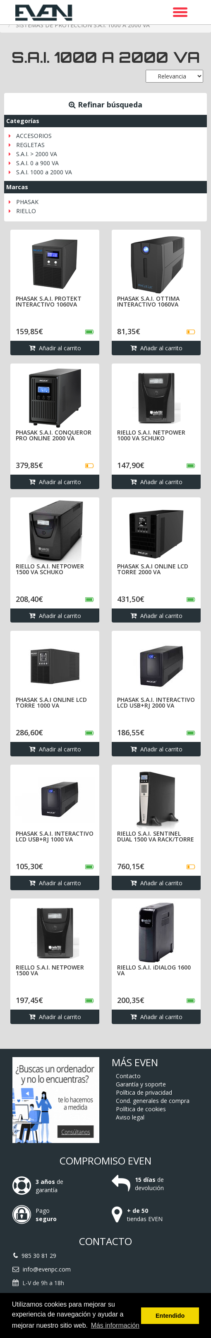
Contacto (128, 1076)
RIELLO (26, 211)
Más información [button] (115, 1325)
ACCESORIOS (34, 136)
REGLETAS (30, 145)
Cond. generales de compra (152, 1101)
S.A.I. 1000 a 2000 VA (44, 172)
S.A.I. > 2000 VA (36, 154)
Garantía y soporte (141, 1084)
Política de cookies (141, 1109)
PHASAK (27, 202)
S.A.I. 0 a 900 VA (37, 163)
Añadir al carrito (55, 349)
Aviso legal (130, 1117)
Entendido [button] (170, 1315)
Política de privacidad (144, 1092)
